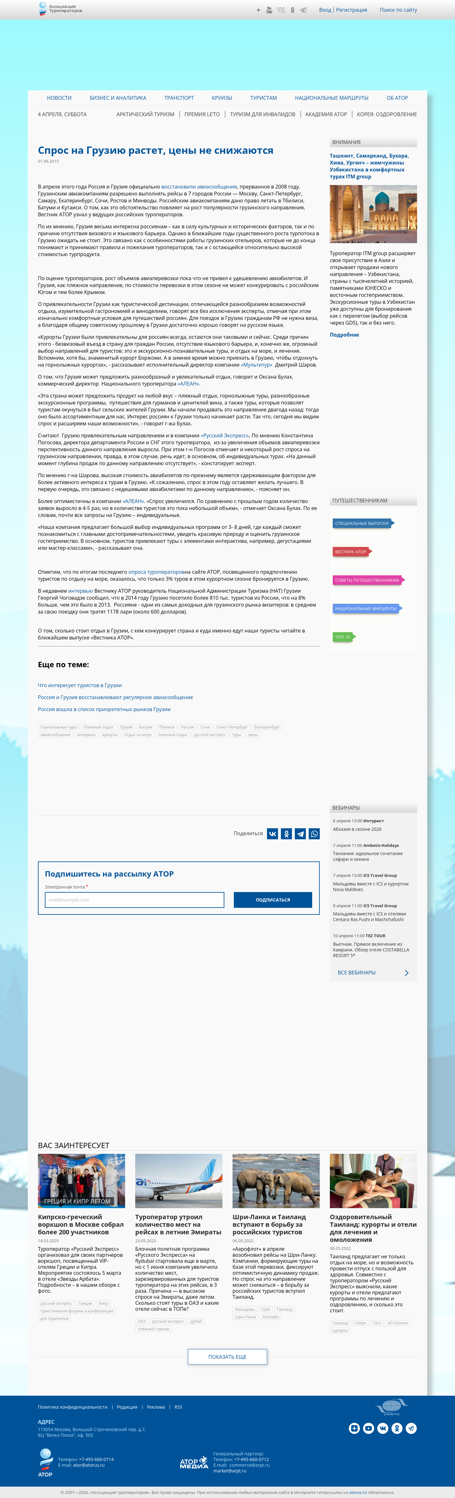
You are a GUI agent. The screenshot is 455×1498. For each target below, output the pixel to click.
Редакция (127, 1407)
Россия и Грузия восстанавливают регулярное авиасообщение (115, 697)
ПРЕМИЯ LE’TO (202, 114)
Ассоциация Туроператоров (65, 8)
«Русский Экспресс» (225, 435)
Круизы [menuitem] (222, 97)
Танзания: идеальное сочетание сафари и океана (368, 856)
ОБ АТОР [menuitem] (397, 97)
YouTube (269, 10)
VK (281, 10)
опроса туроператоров (157, 571)
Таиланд (284, 1309)
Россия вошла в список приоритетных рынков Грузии (104, 709)
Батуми (145, 727)
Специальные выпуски (362, 523)
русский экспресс (210, 734)
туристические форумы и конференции (76, 1311)
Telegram (303, 10)
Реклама (156, 1407)
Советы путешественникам (367, 580)
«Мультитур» (258, 364)
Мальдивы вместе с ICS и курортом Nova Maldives (371, 886)
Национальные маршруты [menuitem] (332, 97)
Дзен (258, 10)
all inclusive (398, 1323)
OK (292, 10)
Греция (85, 1303)
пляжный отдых (172, 734)
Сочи (205, 727)
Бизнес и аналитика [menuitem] (118, 97)
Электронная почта (65, 887)
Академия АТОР (326, 114)
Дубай (196, 1321)
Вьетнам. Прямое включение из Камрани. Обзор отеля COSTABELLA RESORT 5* (371, 949)
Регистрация (351, 9)
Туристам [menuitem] (264, 97)
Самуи (360, 1323)
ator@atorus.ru (89, 1465)
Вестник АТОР (350, 551)
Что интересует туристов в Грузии (80, 685)
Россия (187, 727)
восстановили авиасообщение (199, 186)
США (265, 1309)
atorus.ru (358, 1492)
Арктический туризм (145, 114)
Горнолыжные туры (58, 727)
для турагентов (54, 1318)
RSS (178, 1407)
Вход (325, 9)
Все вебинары (357, 972)
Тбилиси (166, 727)
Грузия (126, 727)
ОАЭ (142, 1321)
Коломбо (271, 1317)
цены (253, 734)
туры (236, 734)
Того (377, 1323)
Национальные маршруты (366, 608)
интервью (80, 590)
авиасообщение (55, 734)
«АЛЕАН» (188, 383)
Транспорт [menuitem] (179, 97)
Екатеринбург (267, 727)
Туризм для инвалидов (262, 114)
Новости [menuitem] (59, 97)
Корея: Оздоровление (387, 114)
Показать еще (228, 1356)
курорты (110, 734)
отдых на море (138, 734)
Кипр (103, 1303)
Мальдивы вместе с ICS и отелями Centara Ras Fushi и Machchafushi (369, 916)
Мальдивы (245, 1309)
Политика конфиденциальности (72, 1407)
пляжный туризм (153, 1329)
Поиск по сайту (398, 9)
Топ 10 (342, 637)
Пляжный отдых (98, 727)
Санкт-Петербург (231, 727)
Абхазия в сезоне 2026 (357, 829)
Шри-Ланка (245, 1317)
